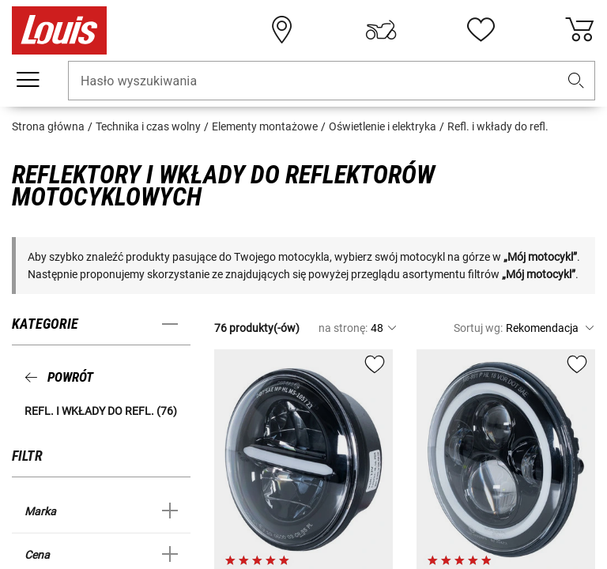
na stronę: (343, 328)
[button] (576, 81)
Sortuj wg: (478, 328)
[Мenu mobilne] (27, 80)
